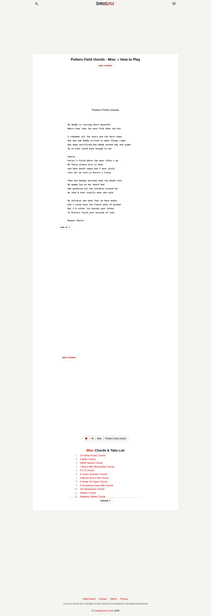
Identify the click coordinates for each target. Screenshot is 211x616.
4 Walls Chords (88, 459)
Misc (90, 450)
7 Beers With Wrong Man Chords (97, 467)
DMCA (113, 599)
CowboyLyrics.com (104, 610)
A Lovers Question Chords (93, 474)
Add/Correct (89, 599)
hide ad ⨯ (65, 227)
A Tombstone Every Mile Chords (96, 485)
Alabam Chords (88, 493)
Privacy (124, 599)
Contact (103, 599)
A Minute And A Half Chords (94, 478)
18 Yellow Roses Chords (92, 455)
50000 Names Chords (91, 463)
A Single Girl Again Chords (94, 481)
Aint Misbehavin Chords (92, 489)
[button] (36, 3)
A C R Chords (87, 470)
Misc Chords (105, 66)
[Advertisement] (105, 29)
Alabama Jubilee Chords (92, 496)
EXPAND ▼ (106, 501)
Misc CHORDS (69, 358)
